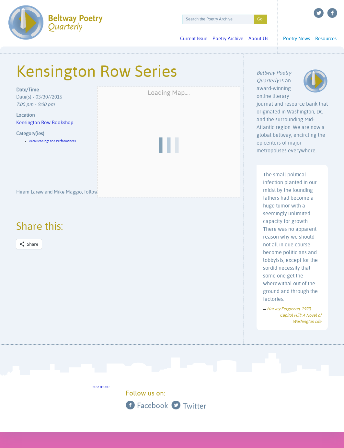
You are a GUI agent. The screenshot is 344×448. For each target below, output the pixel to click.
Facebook (332, 13)
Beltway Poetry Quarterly (55, 22)
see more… (102, 387)
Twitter (319, 13)
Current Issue (193, 38)
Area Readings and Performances (52, 141)
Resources (326, 38)
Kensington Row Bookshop (45, 122)
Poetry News (296, 38)
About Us (258, 38)
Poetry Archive (227, 38)
